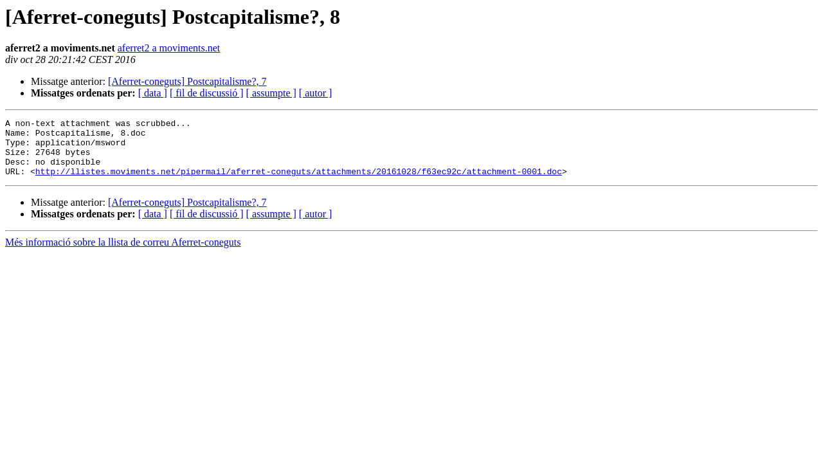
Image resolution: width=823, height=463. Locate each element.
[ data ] (152, 92)
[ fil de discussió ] (207, 92)
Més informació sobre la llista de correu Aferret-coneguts (123, 253)
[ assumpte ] (271, 92)
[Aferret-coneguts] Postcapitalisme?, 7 (187, 81)
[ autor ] (315, 92)
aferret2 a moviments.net (169, 47)
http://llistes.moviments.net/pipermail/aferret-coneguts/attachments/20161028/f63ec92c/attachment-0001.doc (298, 182)
